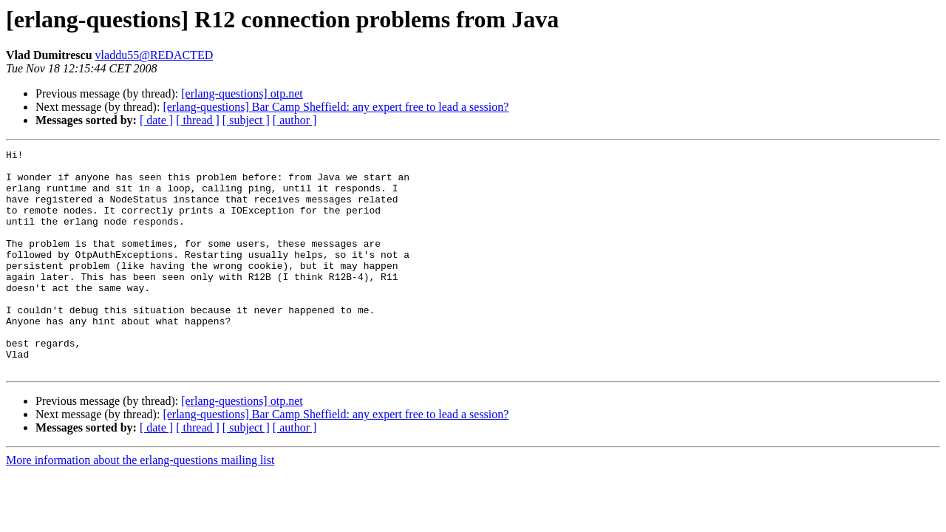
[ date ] (156, 120)
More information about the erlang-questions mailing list (140, 504)
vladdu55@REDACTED (154, 55)
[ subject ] (246, 120)
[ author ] (295, 120)
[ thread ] (198, 120)
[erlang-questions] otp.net (241, 93)
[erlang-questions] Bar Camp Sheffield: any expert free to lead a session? (335, 106)
